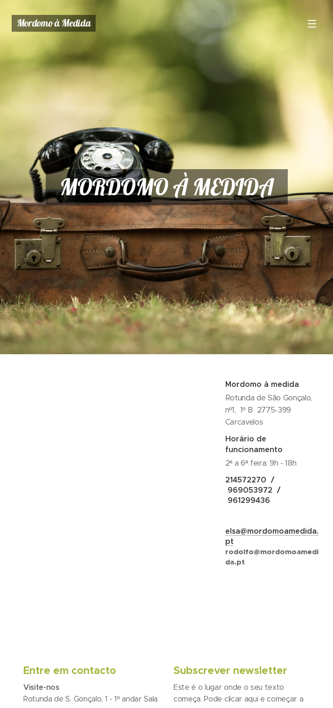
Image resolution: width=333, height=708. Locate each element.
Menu (312, 23)
